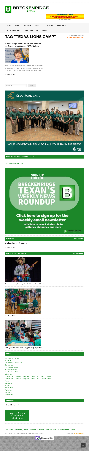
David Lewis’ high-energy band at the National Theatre (25, 287)
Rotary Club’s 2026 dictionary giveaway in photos (23, 351)
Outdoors (8, 396)
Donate (47, 30)
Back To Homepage (76, 36)
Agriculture (9, 394)
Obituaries (50, 25)
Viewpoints (9, 398)
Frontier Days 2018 (11, 375)
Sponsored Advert (65, 20)
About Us (64, 26)
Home (9, 25)
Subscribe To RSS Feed (75, 37)
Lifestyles (28, 25)
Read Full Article (10, 78)
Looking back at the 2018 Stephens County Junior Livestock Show (28, 380)
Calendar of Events (16, 247)
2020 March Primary (12, 362)
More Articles (78, 242)
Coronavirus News (11, 371)
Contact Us (9, 369)
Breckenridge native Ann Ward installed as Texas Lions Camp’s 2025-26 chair (23, 47)
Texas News (9, 391)
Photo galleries (14, 30)
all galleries (78, 257)
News (17, 25)
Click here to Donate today (14, 167)
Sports (39, 25)
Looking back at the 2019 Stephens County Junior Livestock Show (28, 382)
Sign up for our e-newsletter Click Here (17, 419)
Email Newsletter (32, 30)
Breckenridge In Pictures (13, 366)
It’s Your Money (10, 319)
